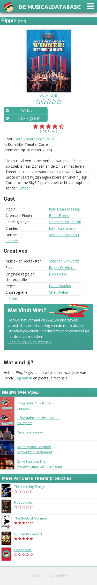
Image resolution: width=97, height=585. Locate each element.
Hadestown (26, 502)
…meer (24, 188)
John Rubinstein (62, 228)
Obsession (25, 550)
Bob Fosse (58, 274)
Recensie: (30, 432)
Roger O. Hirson (62, 267)
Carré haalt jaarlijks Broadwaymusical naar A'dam (39, 464)
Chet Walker (59, 292)
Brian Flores (59, 215)
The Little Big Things (32, 486)
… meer (11, 241)
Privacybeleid (57, 575)
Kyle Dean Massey (64, 209)
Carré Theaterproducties (33, 138)
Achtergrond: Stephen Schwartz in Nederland (34, 449)
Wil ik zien (29, 110)
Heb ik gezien (29, 118)
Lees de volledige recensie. (30, 341)
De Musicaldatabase (50, 6)
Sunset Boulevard (31, 534)
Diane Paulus (60, 285)
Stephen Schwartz (64, 261)
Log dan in (23, 378)
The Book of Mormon (33, 518)
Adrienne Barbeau (64, 234)
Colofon (36, 575)
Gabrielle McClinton (65, 221)
